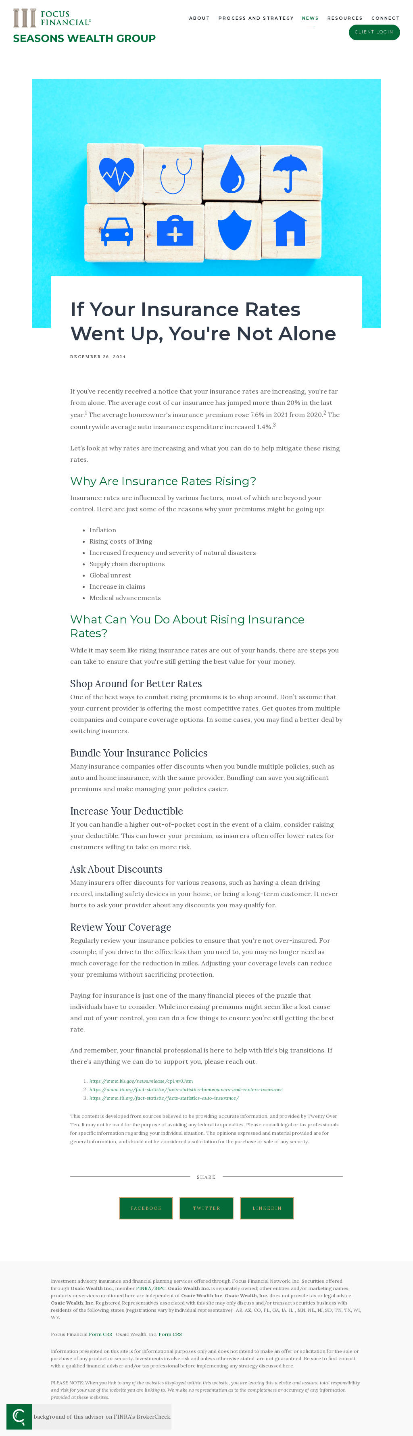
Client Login (374, 32)
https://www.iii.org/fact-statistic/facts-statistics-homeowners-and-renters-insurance (186, 1089)
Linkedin (267, 1208)
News (310, 18)
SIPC (159, 1288)
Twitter (207, 1208)
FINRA (143, 1288)
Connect (385, 18)
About (199, 18)
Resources (345, 18)
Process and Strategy (256, 18)
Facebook (146, 1208)
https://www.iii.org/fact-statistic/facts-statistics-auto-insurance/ (164, 1098)
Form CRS (100, 1334)
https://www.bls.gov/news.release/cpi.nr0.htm (141, 1081)
